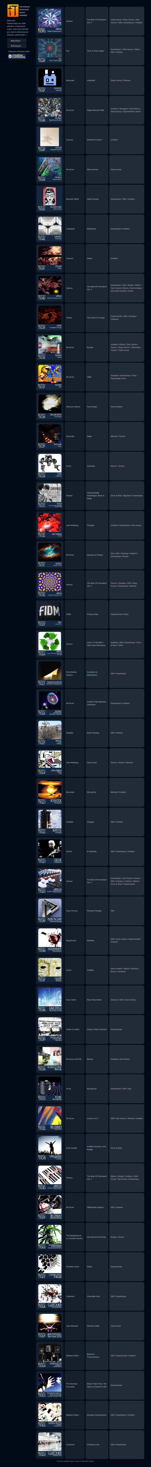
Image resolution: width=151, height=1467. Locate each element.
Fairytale (90, 525)
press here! (20, 35)
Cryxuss (69, 140)
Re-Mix (90, 347)
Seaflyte (69, 733)
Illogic (89, 436)
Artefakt (90, 970)
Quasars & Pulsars (95, 555)
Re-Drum (70, 110)
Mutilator (90, 940)
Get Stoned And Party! (96, 1237)
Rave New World (94, 1000)
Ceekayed (70, 229)
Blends (90, 1059)
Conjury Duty (92, 614)
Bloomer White (72, 199)
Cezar (68, 970)
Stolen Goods (93, 199)
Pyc (67, 51)
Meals (89, 1267)
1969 (89, 377)
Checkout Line (93, 1444)
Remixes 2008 (93, 1326)
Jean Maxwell (72, 1326)
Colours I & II (92, 1118)
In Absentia (91, 851)
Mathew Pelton (72, 1356)
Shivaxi (69, 495)
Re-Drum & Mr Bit (73, 1059)
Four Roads (92, 407)
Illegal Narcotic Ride (95, 110)
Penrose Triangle (94, 911)
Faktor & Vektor (72, 1029)
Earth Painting (93, 733)
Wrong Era (91, 792)
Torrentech (85, 1461)
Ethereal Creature (94, 140)
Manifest (15, 41)
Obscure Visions (73, 407)
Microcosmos (92, 169)
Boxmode (70, 80)
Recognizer (92, 1089)
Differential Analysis (95, 1207)
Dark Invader (71, 1148)
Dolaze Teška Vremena (97, 1029)
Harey (89, 258)
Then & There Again (95, 51)
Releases (16, 46)
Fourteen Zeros (72, 1267)
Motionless (91, 229)
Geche (69, 851)
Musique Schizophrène (96, 1415)
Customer (70, 1296)
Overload (91, 466)
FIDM (68, 614)
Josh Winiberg (72, 525)
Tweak (69, 318)
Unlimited (91, 80)
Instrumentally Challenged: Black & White (95, 496)
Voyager (90, 822)
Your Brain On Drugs (96, 318)
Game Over (92, 762)
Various (69, 21)
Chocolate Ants (93, 1296)
